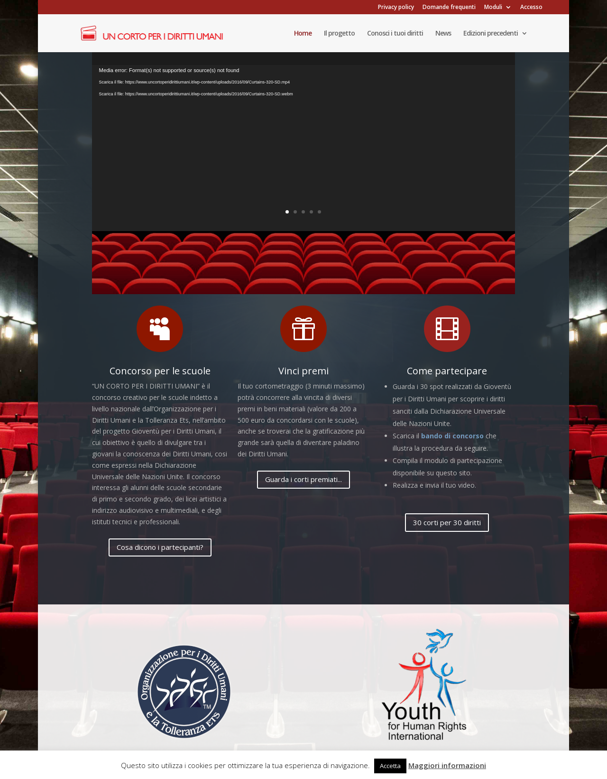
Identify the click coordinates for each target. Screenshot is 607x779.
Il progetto (339, 33)
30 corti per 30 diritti (447, 522)
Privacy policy (396, 7)
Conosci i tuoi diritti (395, 33)
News (443, 33)
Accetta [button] (390, 765)
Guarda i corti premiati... (303, 479)
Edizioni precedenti (490, 33)
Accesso (531, 7)
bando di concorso (452, 435)
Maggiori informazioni (447, 765)
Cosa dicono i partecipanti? (160, 547)
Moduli (493, 7)
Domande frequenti (449, 7)
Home (303, 33)
